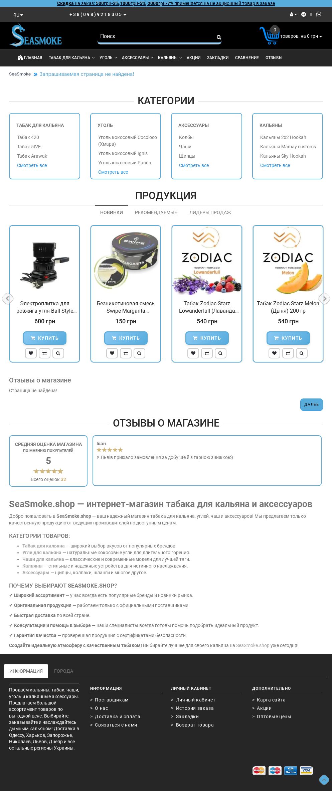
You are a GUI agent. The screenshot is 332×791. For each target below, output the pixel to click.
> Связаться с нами (113, 725)
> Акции (262, 708)
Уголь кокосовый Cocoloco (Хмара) (127, 141)
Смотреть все (32, 165)
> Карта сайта (269, 699)
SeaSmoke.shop (253, 645)
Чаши (185, 146)
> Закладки (185, 716)
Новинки (111, 212)
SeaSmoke (20, 73)
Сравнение (247, 57)
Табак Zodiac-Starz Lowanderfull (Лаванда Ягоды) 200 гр (207, 307)
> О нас (99, 708)
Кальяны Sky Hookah (283, 156)
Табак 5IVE (29, 146)
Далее (311, 404)
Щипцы (187, 156)
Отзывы (274, 57)
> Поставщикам (109, 699)
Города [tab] (63, 671)
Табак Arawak (32, 156)
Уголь (108, 57)
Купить (45, 338)
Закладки (217, 57)
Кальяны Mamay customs (288, 146)
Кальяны (170, 57)
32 (63, 479)
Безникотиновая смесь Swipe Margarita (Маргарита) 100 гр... (126, 307)
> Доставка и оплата (115, 716)
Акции (193, 57)
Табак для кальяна (72, 57)
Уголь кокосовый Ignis (123, 153)
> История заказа (192, 708)
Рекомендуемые (156, 212)
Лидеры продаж (210, 212)
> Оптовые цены (272, 716)
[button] (31, 353)
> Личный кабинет (193, 699)
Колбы (186, 137)
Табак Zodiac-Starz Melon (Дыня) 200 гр (288, 307)
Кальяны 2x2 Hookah (283, 137)
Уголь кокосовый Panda (124, 162)
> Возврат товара (192, 725)
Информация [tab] (26, 671)
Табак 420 (28, 137)
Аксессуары (137, 57)
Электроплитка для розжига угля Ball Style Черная (44, 307)
